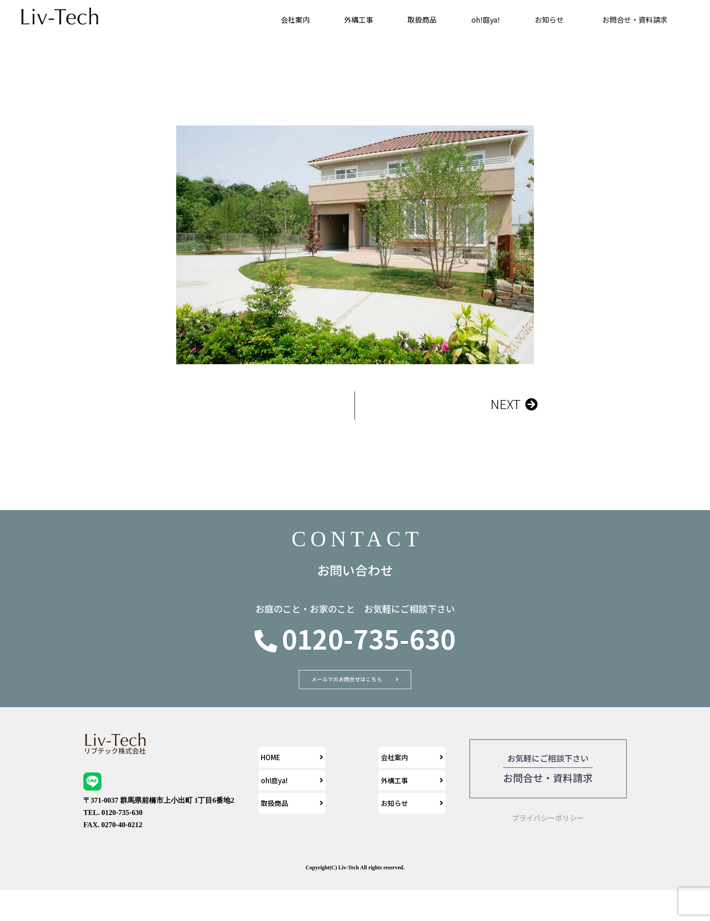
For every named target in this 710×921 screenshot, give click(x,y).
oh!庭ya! (485, 19)
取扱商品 (422, 19)
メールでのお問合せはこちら (345, 687)
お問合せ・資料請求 (634, 19)
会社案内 (295, 19)
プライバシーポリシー (548, 841)
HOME (270, 781)
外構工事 (358, 19)
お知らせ (549, 19)
